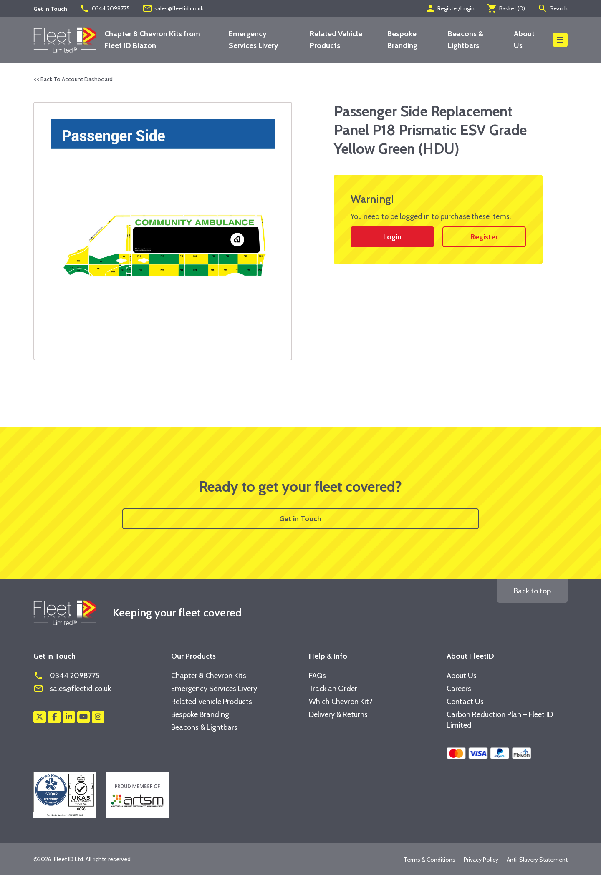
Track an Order (333, 688)
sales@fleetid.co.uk (172, 8)
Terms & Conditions (429, 859)
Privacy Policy (481, 859)
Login (392, 236)
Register (484, 236)
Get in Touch (300, 518)
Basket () (506, 8)
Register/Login (450, 8)
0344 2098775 (105, 8)
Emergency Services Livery (214, 688)
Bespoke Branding (200, 714)
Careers (459, 688)
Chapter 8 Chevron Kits (208, 675)
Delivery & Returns (338, 714)
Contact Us (465, 701)
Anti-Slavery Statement (537, 859)
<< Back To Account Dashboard (73, 79)
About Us (462, 675)
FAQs (317, 675)
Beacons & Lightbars (204, 727)
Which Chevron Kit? (341, 701)
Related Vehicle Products (211, 701)
